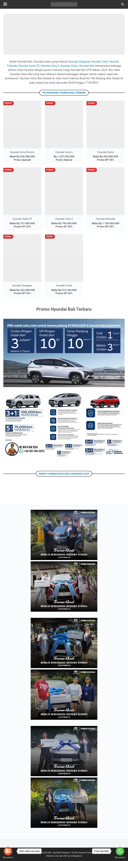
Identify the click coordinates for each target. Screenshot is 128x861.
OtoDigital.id (76, 856)
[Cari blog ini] (123, 4)
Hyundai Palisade (105, 218)
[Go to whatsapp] (120, 851)
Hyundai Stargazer (79, 61)
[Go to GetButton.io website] (120, 857)
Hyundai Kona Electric (22, 152)
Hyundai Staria (69, 65)
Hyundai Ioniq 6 (64, 152)
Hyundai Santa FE (29, 65)
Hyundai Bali (86, 65)
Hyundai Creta (99, 61)
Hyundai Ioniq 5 (50, 65)
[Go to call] (8, 851)
